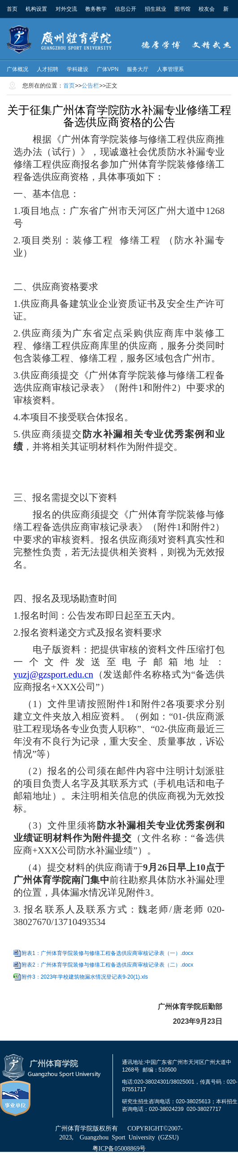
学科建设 (77, 69)
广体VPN (108, 69)
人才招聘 (47, 69)
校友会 (207, 9)
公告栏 (90, 85)
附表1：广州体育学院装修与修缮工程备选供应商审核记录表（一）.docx (107, 953)
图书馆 (182, 9)
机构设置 (36, 9)
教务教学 (96, 9)
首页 (12, 9)
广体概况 (17, 69)
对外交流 (66, 9)
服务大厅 (137, 69)
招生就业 (155, 9)
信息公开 (125, 9)
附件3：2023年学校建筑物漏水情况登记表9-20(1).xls (85, 977)
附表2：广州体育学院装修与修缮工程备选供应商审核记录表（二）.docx (107, 965)
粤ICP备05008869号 (119, 1148)
